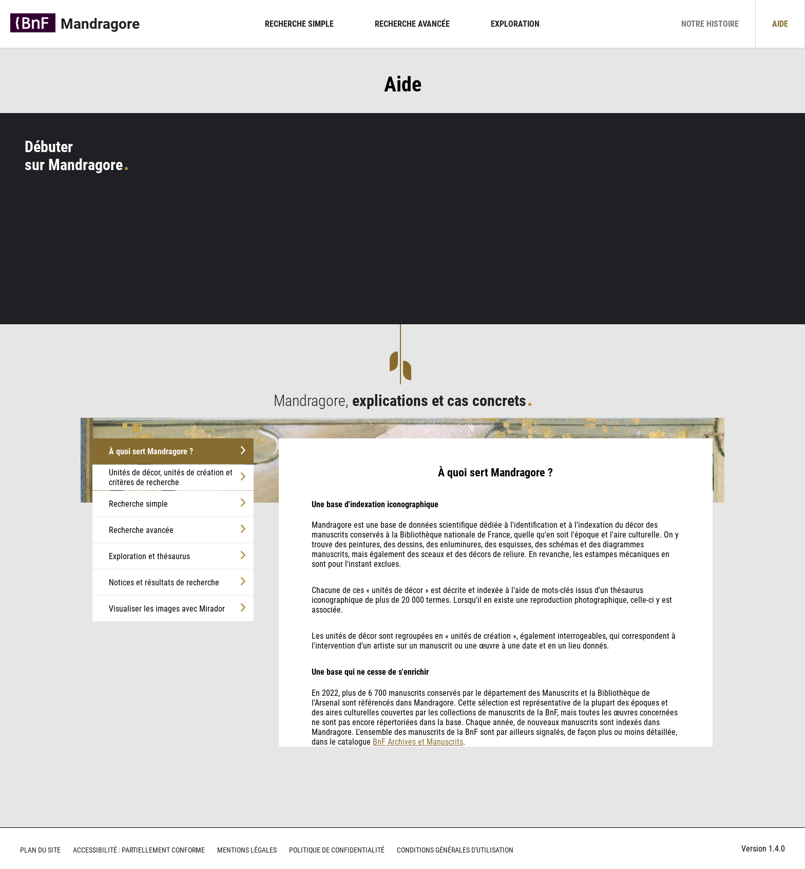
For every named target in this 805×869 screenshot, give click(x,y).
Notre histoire (710, 24)
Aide (780, 24)
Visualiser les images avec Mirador (167, 609)
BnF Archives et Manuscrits (418, 742)
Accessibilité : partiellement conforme (139, 850)
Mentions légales (247, 850)
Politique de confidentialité (337, 850)
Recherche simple (299, 24)
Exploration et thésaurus (149, 556)
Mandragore (100, 23)
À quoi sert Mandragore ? (151, 451)
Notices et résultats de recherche (164, 582)
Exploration (515, 24)
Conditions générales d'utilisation (455, 850)
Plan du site (40, 850)
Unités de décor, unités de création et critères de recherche (171, 477)
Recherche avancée (412, 24)
